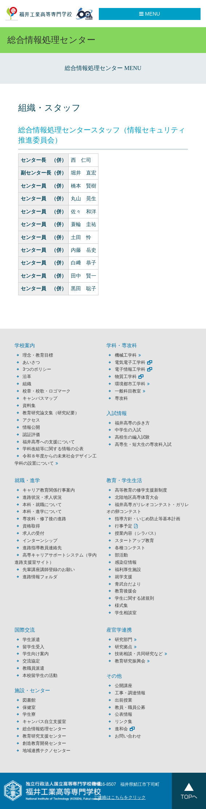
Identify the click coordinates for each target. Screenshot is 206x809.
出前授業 (123, 700)
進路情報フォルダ (40, 576)
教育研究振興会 (130, 661)
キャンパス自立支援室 (44, 721)
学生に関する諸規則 (134, 598)
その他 (114, 676)
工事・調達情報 (130, 692)
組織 (27, 383)
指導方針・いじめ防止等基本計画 (147, 518)
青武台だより (128, 584)
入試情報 (116, 413)
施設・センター (32, 690)
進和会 (121, 728)
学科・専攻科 (121, 345)
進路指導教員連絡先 (42, 547)
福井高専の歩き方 (132, 423)
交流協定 (31, 661)
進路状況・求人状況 (42, 497)
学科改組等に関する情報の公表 (53, 448)
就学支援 (123, 576)
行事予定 (123, 526)
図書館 (29, 700)
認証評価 (31, 434)
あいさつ (31, 362)
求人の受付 (33, 533)
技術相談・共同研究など (139, 653)
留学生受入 (33, 646)
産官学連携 (119, 630)
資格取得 (31, 526)
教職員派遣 (33, 668)
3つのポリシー (37, 369)
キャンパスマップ (40, 398)
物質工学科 (126, 376)
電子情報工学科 (130, 369)
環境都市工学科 (130, 383)
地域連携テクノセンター (46, 750)
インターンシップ (40, 540)
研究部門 (123, 639)
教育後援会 (126, 591)
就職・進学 (27, 480)
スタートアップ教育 (134, 540)
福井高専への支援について (49, 441)
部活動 (121, 555)
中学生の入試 (128, 429)
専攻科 (121, 398)
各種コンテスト (130, 547)
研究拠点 (123, 646)
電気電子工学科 (130, 362)
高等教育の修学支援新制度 (141, 490)
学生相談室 (126, 612)
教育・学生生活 (124, 480)
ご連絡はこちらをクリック (119, 797)
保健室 (29, 707)
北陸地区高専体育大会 (136, 497)
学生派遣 (31, 639)
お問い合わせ (128, 736)
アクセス (31, 420)
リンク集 (123, 721)
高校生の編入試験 (132, 437)
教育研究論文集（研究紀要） (51, 412)
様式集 (121, 605)
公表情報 (123, 714)
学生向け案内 (36, 653)
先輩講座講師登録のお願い (49, 569)
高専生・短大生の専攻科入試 (143, 444)
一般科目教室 (128, 391)
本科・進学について (42, 511)
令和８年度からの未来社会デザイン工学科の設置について (56, 459)
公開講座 (126, 685)
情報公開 (31, 427)
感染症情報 (126, 562)
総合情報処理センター (44, 728)
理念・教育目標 (38, 355)
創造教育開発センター (44, 743)
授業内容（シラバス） (136, 533)
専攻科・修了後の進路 (44, 518)
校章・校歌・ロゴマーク (46, 391)
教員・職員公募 (130, 707)
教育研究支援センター (44, 736)
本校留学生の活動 (40, 675)
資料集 (29, 405)
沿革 (27, 376)
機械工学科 (126, 355)
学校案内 (25, 345)
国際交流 (25, 630)
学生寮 (29, 714)
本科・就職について (42, 504)
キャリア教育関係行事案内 (49, 490)
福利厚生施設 (128, 569)
